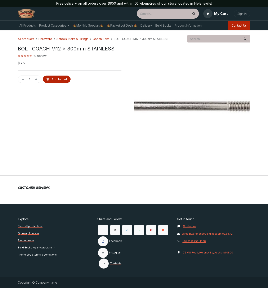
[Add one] (37, 79)
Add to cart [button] (56, 79)
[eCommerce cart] (215, 14)
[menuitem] (27, 25)
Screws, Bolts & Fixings (72, 39)
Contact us (189, 226)
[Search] (194, 14)
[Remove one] (22, 79)
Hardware (45, 39)
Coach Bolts (101, 39)
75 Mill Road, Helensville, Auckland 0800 (208, 252)
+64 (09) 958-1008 (194, 241)
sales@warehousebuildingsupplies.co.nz (205, 233)
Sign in (242, 13)
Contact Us (239, 25)
